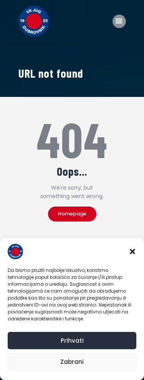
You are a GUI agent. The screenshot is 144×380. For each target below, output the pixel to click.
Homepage (72, 213)
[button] (132, 251)
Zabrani (72, 362)
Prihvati (72, 341)
